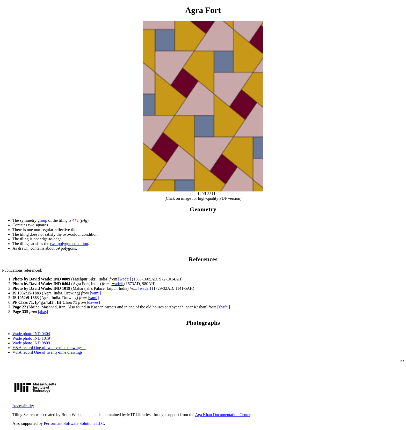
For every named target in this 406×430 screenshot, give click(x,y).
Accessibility (23, 406)
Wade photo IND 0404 (31, 333)
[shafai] (223, 307)
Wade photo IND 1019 (31, 338)
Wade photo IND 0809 (31, 343)
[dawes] (93, 302)
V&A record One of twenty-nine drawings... (49, 347)
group (42, 220)
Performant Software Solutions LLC (74, 423)
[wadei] (125, 279)
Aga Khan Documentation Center (222, 414)
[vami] (95, 293)
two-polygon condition (69, 243)
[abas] (43, 311)
